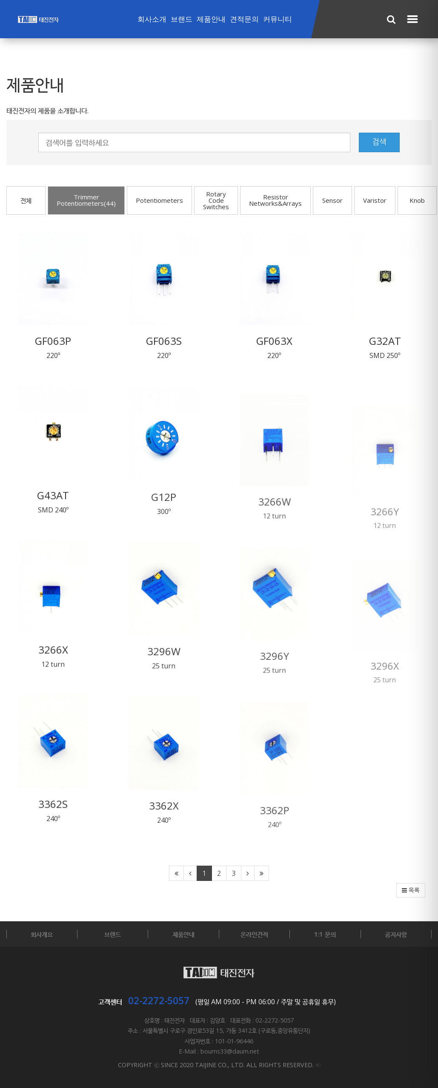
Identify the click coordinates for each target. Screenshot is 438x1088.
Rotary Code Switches (216, 200)
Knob (417, 200)
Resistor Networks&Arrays (275, 200)
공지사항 (396, 934)
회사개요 (42, 934)
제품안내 (211, 19)
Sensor (332, 200)
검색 (379, 142)
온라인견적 (254, 934)
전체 (25, 200)
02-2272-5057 (158, 1000)
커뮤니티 (277, 19)
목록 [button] (411, 890)
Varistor (374, 200)
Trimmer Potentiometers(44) (86, 200)
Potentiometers (159, 200)
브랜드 (181, 19)
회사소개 (151, 19)
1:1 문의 (325, 934)
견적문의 (244, 19)
